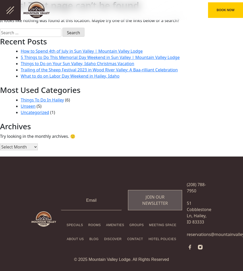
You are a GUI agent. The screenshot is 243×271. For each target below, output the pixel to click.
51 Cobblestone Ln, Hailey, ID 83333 (199, 212)
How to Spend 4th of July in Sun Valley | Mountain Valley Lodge (82, 51)
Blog (94, 239)
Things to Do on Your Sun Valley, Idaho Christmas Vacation (77, 63)
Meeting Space (162, 225)
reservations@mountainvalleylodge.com (199, 234)
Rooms (94, 225)
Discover (112, 239)
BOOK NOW (225, 10)
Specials (75, 225)
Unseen (28, 106)
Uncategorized (35, 112)
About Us (75, 239)
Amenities (115, 225)
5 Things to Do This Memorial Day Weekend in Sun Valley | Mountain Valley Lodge (100, 57)
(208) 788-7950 (191, 10)
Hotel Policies (162, 239)
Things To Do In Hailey (42, 100)
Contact (135, 239)
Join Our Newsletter (155, 200)
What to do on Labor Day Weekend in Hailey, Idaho (70, 76)
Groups (137, 225)
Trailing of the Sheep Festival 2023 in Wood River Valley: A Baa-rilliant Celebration (99, 70)
